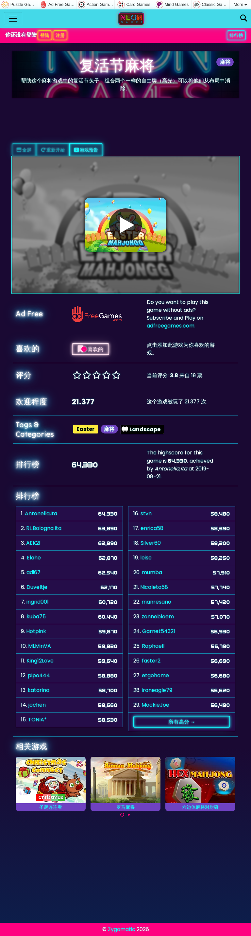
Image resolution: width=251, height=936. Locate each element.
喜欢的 (90, 349)
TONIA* (37, 719)
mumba (152, 572)
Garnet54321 (158, 631)
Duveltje (36, 587)
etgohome (155, 675)
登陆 (44, 35)
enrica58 (152, 528)
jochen (37, 705)
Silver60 (151, 543)
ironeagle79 (157, 690)
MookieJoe (155, 705)
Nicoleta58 (154, 587)
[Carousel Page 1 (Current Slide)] (122, 815)
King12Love (40, 660)
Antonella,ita (41, 513)
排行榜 (236, 35)
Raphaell (153, 646)
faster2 (151, 660)
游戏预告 (86, 150)
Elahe (34, 557)
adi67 (33, 572)
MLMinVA (39, 646)
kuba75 (36, 616)
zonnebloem (158, 616)
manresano (156, 602)
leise (146, 557)
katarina (38, 690)
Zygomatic (121, 929)
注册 (60, 35)
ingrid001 (37, 602)
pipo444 (39, 675)
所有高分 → (181, 721)
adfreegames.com (170, 325)
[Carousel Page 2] (129, 815)
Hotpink (36, 631)
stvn (146, 513)
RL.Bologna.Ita (43, 528)
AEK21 (33, 543)
